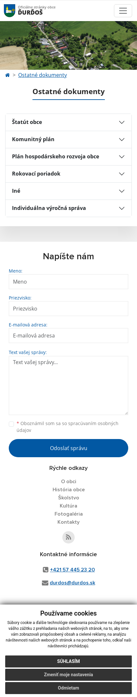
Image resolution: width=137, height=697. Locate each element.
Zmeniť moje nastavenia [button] (68, 674)
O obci (68, 481)
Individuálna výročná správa (49, 208)
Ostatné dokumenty (42, 75)
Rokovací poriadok (36, 173)
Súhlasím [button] (68, 661)
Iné (16, 190)
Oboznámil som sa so (67, 426)
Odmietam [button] (68, 688)
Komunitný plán (33, 139)
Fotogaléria (69, 514)
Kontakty (68, 522)
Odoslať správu (68, 448)
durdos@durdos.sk (72, 582)
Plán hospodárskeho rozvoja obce (55, 156)
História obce (69, 489)
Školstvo (68, 497)
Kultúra (68, 505)
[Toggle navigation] (123, 10)
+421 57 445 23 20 (72, 569)
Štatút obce (27, 122)
